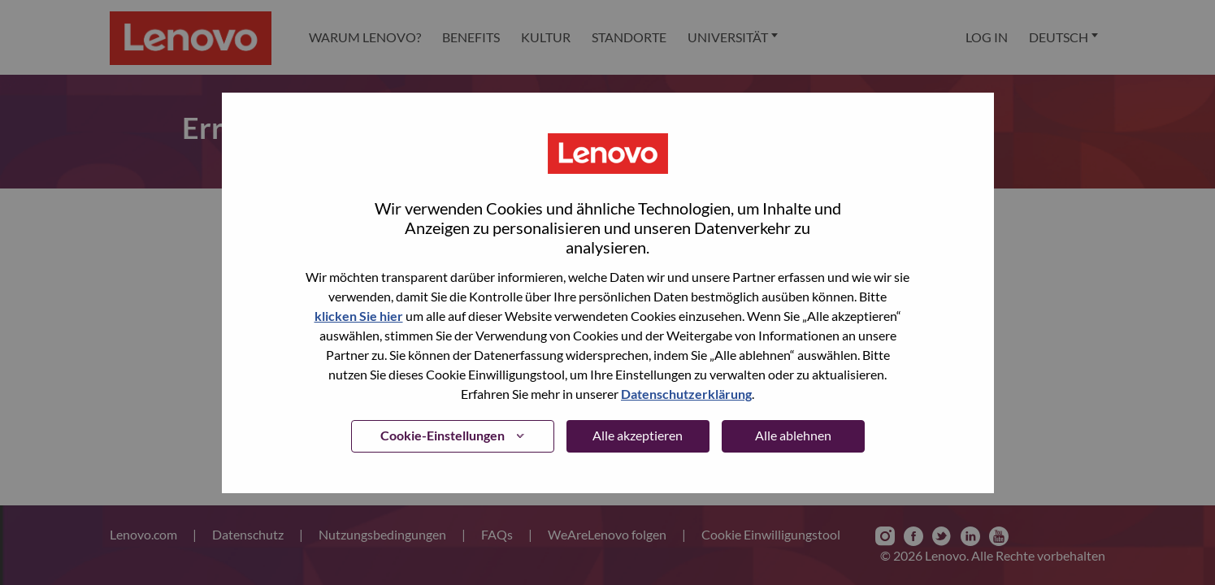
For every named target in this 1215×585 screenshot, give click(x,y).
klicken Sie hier (359, 315)
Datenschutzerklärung (686, 393)
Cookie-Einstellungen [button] (442, 435)
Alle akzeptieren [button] (637, 435)
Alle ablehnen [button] (793, 435)
